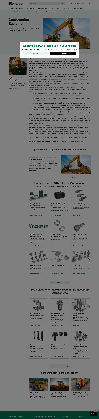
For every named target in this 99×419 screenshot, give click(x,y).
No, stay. (35, 53)
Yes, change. (63, 53)
